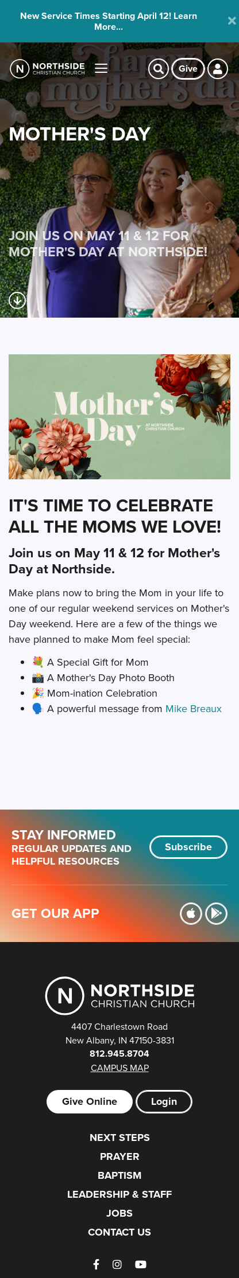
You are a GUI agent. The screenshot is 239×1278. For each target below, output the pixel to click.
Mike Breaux (193, 708)
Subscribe (188, 846)
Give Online (89, 1101)
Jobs (119, 1213)
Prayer (120, 1156)
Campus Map (120, 1067)
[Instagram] (117, 1264)
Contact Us (119, 1232)
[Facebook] (96, 1264)
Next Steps (120, 1137)
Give (188, 68)
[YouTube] (141, 1264)
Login (164, 1101)
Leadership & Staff (119, 1194)
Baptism (119, 1175)
